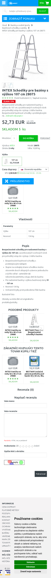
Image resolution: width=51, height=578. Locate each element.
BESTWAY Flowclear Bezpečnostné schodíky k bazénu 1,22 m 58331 (34, 333)
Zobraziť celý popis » (14, 116)
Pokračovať (41, 474)
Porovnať (45, 138)
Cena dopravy (9, 507)
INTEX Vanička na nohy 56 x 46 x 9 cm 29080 (13, 203)
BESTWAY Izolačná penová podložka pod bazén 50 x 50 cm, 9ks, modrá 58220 (34, 375)
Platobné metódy (10, 510)
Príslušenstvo (17, 181)
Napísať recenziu (40, 98)
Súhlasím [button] (31, 562)
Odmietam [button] (30, 567)
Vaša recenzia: (10, 411)
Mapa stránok (9, 539)
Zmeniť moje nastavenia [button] (30, 571)
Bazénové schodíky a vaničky (14, 28)
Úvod (4, 25)
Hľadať (42, 11)
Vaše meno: (9, 401)
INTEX (12, 145)
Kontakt (6, 520)
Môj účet (6, 558)
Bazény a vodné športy (20, 25)
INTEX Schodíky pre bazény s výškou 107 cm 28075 (23, 31)
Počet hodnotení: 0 (22, 98)
